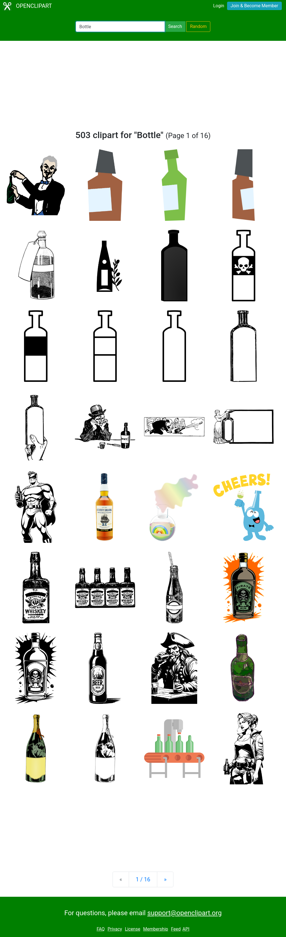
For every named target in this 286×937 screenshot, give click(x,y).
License (132, 929)
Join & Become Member (254, 5)
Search (175, 26)
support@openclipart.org (184, 913)
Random (198, 26)
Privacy (115, 929)
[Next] (165, 879)
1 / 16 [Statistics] (143, 879)
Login (218, 5)
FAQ (101, 929)
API (185, 929)
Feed (176, 929)
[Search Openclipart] (120, 26)
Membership (155, 929)
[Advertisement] (143, 88)
